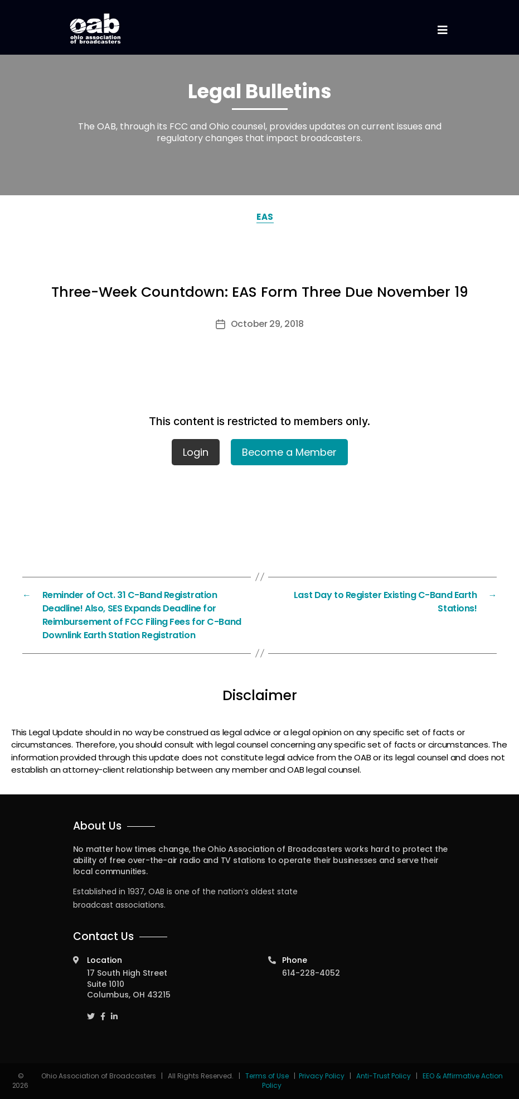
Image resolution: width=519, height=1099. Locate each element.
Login (195, 452)
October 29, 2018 (267, 323)
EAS (265, 217)
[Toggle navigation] (442, 30)
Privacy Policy (322, 1076)
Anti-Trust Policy (383, 1076)
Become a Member (289, 452)
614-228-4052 (311, 973)
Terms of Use (267, 1076)
